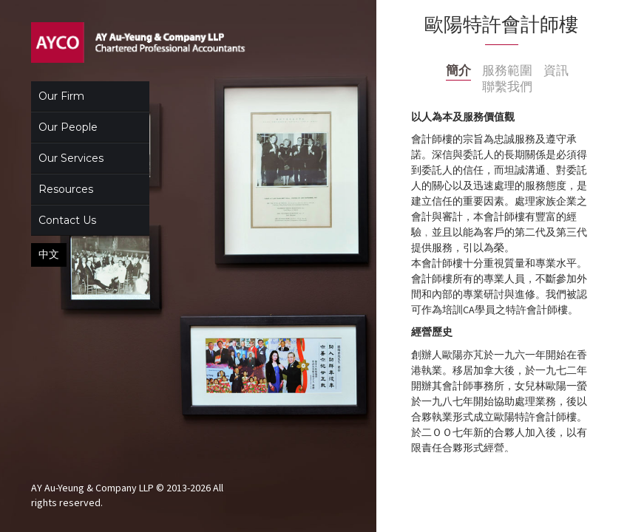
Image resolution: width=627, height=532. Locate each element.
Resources (65, 189)
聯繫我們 (507, 87)
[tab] (458, 72)
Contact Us (67, 220)
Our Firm (61, 96)
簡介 (458, 71)
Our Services (71, 158)
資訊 (556, 71)
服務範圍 (507, 71)
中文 (48, 254)
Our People (68, 127)
